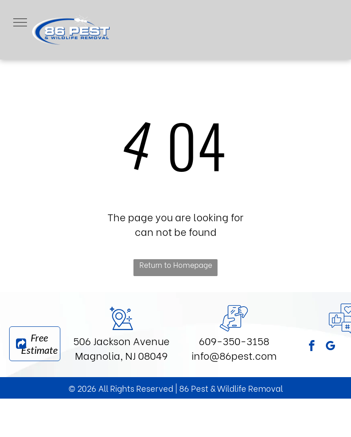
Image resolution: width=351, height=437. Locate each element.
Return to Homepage (175, 264)
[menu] (20, 22)
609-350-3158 (234, 340)
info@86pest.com (234, 355)
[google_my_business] (330, 347)
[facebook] (311, 347)
